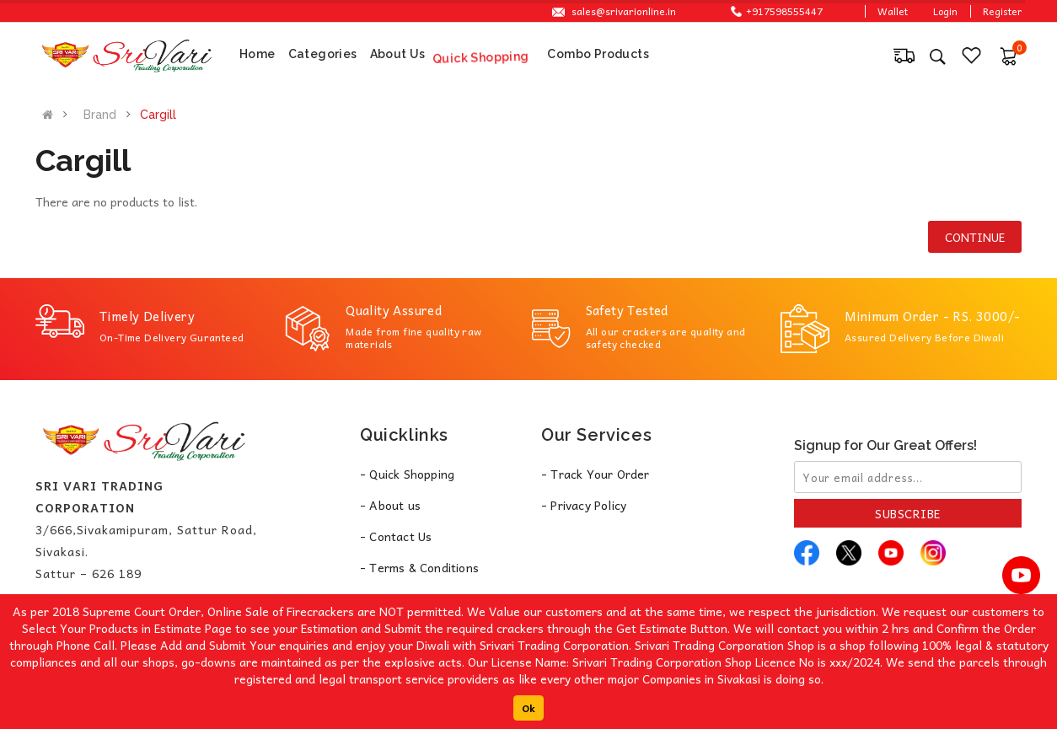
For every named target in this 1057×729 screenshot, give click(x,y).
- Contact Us (396, 536)
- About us (390, 505)
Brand (99, 115)
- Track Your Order (595, 473)
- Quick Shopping (407, 473)
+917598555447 (777, 11)
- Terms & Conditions (419, 567)
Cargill (158, 115)
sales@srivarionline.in (623, 11)
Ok (528, 708)
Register (1002, 11)
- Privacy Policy (583, 505)
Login (945, 11)
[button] (1008, 54)
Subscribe (908, 513)
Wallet (892, 11)
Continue (975, 237)
